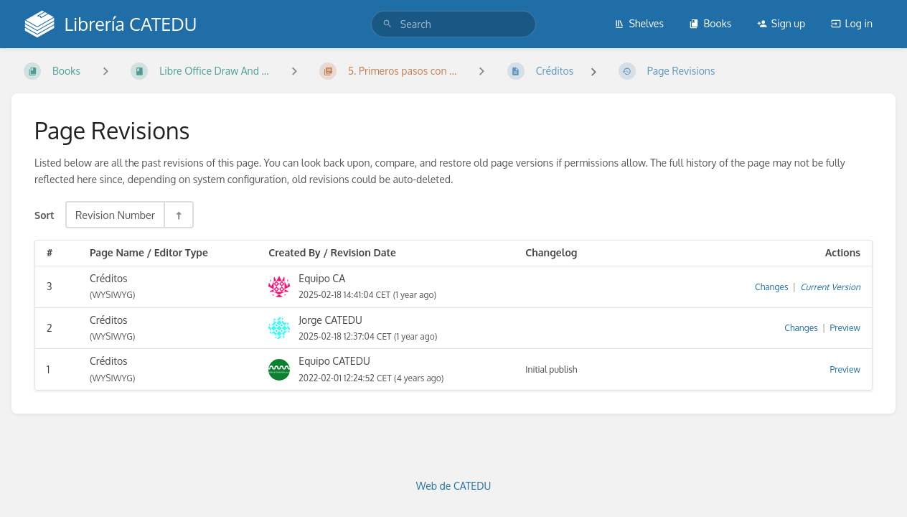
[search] (453, 24)
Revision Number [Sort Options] (115, 214)
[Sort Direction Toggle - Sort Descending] (178, 214)
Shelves (639, 23)
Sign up (781, 23)
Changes (771, 286)
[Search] (387, 24)
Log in (852, 23)
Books (710, 23)
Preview (845, 327)
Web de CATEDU (454, 486)
